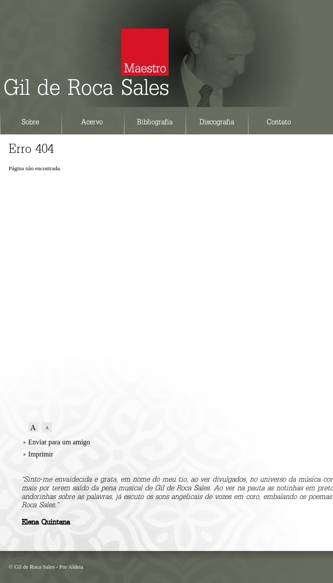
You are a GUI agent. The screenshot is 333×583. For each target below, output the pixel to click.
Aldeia (75, 567)
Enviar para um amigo (59, 442)
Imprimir (40, 454)
